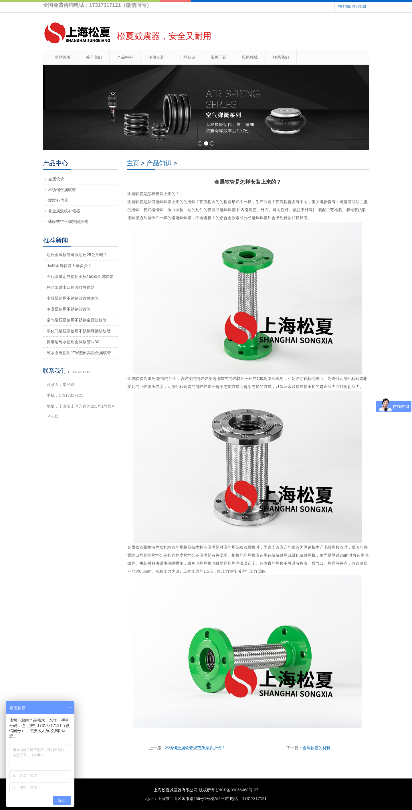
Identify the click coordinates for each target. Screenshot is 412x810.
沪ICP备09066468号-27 (237, 790)
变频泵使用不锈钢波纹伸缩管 (73, 298)
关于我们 (94, 57)
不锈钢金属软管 (62, 189)
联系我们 (281, 57)
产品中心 (125, 57)
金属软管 (56, 179)
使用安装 (156, 57)
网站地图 (344, 6)
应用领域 (250, 57)
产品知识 (187, 57)
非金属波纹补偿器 (64, 211)
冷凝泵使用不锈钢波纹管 (69, 309)
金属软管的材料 (316, 748)
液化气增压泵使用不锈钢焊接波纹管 (79, 331)
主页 (133, 163)
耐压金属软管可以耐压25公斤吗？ (77, 254)
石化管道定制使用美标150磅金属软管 (80, 276)
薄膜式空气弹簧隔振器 (68, 221)
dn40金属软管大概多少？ (69, 265)
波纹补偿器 (58, 200)
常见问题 (219, 57)
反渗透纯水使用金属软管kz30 (73, 342)
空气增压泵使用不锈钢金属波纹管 (77, 320)
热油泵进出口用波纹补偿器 (71, 287)
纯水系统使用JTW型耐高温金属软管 (79, 352)
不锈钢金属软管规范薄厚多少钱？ (195, 748)
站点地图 (359, 6)
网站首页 (63, 57)
